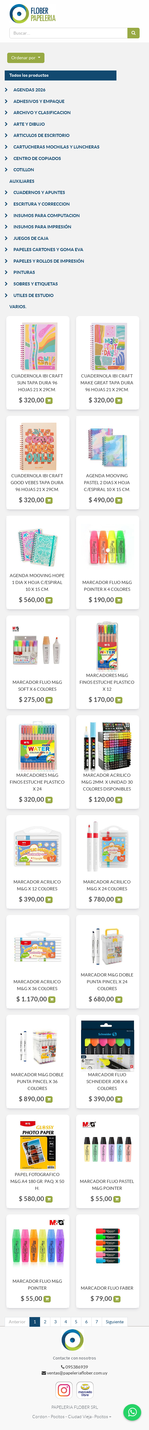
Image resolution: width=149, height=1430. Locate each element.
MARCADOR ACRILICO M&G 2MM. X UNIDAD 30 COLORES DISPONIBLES (107, 782)
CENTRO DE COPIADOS (37, 158)
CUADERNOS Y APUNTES (39, 192)
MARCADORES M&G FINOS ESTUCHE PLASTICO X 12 (107, 682)
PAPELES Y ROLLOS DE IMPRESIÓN (48, 261)
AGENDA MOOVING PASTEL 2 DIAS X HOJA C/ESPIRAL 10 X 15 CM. (107, 482)
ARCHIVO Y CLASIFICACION (42, 112)
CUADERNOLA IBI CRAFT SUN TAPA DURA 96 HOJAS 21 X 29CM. (37, 382)
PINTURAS (24, 272)
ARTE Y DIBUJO (29, 124)
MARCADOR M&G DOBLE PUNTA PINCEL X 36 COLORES (37, 1081)
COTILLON (23, 169)
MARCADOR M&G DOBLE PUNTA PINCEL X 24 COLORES (107, 981)
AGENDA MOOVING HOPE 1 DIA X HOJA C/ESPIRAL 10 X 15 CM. (37, 582)
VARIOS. (17, 306)
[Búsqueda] (133, 33)
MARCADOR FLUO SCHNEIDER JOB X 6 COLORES (106, 1081)
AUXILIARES (21, 181)
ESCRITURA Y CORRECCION (41, 204)
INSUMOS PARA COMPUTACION (46, 215)
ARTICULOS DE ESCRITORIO (41, 135)
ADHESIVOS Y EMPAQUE (38, 101)
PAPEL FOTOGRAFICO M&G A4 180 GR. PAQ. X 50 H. (37, 1181)
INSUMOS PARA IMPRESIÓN (42, 226)
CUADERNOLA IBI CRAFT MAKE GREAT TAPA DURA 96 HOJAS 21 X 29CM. (106, 382)
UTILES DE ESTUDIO (33, 295)
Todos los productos (29, 75)
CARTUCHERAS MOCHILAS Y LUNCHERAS (56, 146)
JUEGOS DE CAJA (31, 238)
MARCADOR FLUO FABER (107, 1288)
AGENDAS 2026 (29, 89)
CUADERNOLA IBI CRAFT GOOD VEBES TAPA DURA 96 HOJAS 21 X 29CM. (37, 482)
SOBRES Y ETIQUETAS (35, 283)
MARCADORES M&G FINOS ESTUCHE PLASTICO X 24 (37, 782)
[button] (25, 58)
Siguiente (115, 1321)
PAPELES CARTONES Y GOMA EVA (48, 249)
